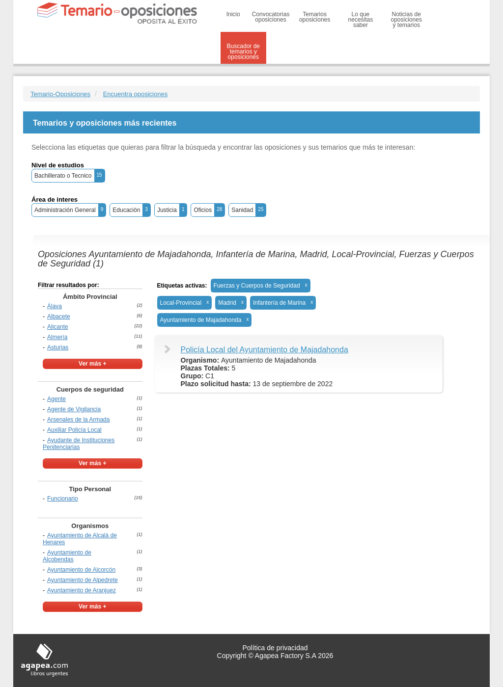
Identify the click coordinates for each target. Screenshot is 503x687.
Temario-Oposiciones (60, 94)
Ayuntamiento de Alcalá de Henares (80, 539)
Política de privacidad (274, 648)
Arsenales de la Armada (78, 419)
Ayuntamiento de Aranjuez (81, 590)
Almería (57, 337)
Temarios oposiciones (314, 17)
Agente (56, 399)
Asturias (57, 347)
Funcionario (62, 498)
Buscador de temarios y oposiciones (243, 51)
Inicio (233, 14)
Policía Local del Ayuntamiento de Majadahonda (264, 349)
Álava (54, 306)
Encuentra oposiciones (135, 94)
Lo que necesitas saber (360, 19)
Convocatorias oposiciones (271, 17)
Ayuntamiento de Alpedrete (82, 580)
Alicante (57, 326)
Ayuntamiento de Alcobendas (67, 556)
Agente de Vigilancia (74, 409)
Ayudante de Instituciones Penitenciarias (78, 443)
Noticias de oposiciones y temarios (406, 19)
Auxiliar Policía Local (74, 429)
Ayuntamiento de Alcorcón (81, 569)
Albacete (58, 316)
